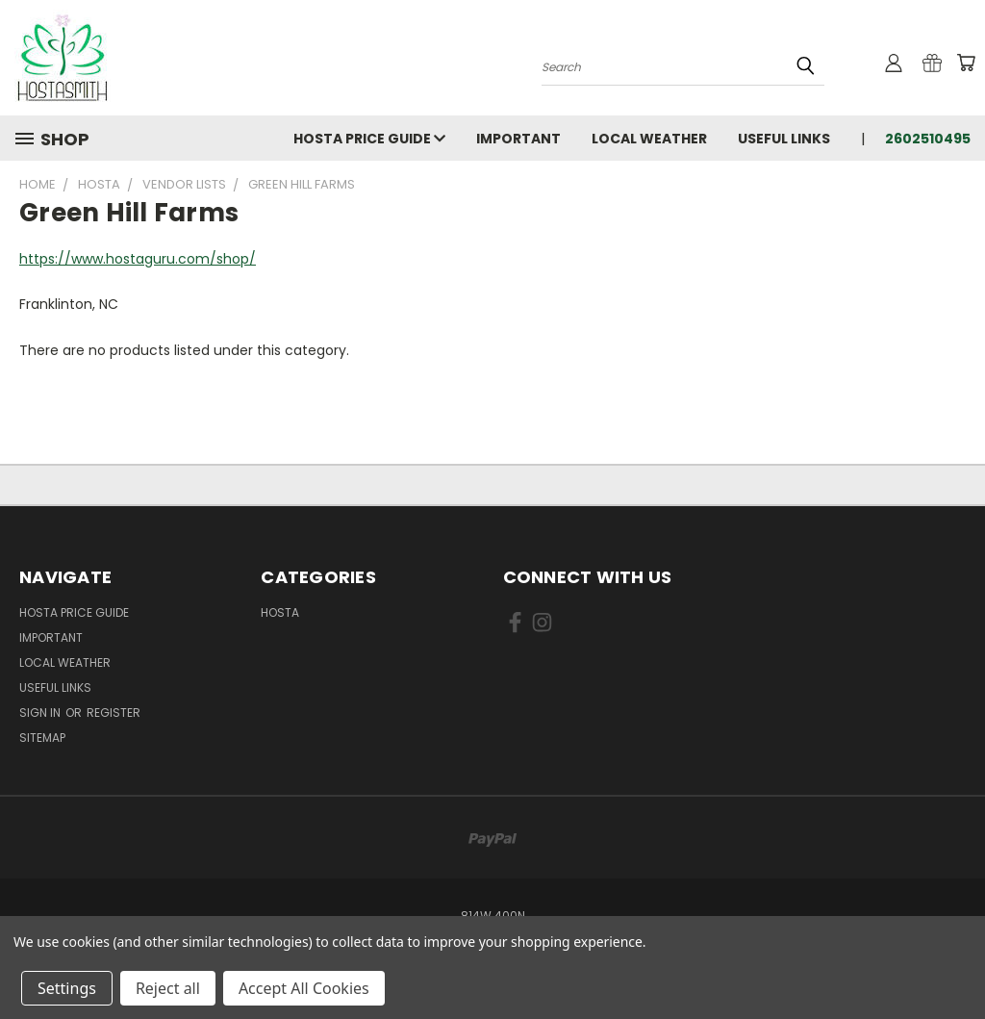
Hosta (280, 612)
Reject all (168, 988)
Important (518, 138)
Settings (67, 988)
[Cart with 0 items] (965, 62)
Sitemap (42, 737)
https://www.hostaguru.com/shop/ (137, 258)
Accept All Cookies (304, 988)
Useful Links (784, 138)
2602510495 (928, 138)
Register (113, 712)
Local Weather (649, 138)
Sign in (41, 712)
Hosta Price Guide (369, 138)
